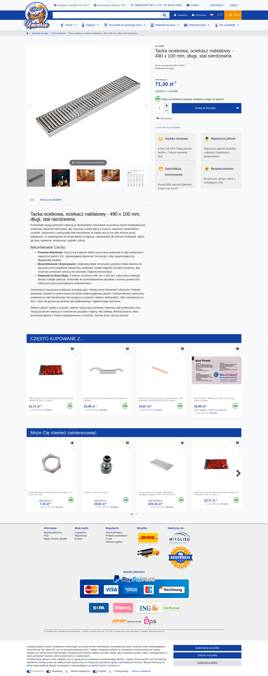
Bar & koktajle (228, 25)
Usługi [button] (233, 5)
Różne (69, 25)
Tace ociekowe (58, 33)
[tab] (32, 199)
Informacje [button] (216, 5)
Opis (32, 199)
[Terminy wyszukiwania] (106, 15)
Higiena (91, 25)
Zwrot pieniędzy (114, 532)
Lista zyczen (164, 118)
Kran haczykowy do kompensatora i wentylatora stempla (105, 399)
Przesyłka (175, 127)
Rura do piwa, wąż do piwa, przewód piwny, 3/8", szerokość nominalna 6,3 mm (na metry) (161, 399)
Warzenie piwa (198, 25)
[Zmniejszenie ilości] (166, 110)
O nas (109, 538)
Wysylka (48, 410)
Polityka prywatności (116, 535)
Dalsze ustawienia (141, 671)
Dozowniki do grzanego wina (125, 25)
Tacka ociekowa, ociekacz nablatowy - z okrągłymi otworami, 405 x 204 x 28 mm (157, 493)
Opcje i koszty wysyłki (55, 538)
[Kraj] (211, 15)
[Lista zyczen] (219, 15)
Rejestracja (81, 535)
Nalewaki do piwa (165, 25)
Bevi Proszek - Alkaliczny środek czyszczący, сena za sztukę (214, 399)
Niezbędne (38, 671)
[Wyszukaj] (164, 15)
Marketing (57, 671)
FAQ (46, 535)
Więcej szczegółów (51, 199)
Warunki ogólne (114, 541)
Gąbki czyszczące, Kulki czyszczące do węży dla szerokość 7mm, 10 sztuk (51, 399)
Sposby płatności (53, 532)
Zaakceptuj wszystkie (207, 647)
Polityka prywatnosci (108, 665)
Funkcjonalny (121, 671)
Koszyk (78, 538)
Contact (193, 5)
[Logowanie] (180, 15)
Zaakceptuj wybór (207, 662)
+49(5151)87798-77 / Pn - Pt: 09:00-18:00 (156, 5)
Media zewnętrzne (80, 671)
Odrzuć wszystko (207, 655)
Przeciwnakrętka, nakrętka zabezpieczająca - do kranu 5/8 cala (51, 493)
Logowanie (80, 532)
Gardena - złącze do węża (96, 492)
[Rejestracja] (199, 15)
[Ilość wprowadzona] (159, 108)
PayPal (102, 671)
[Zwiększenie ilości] (166, 105)
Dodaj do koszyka (217, 108)
